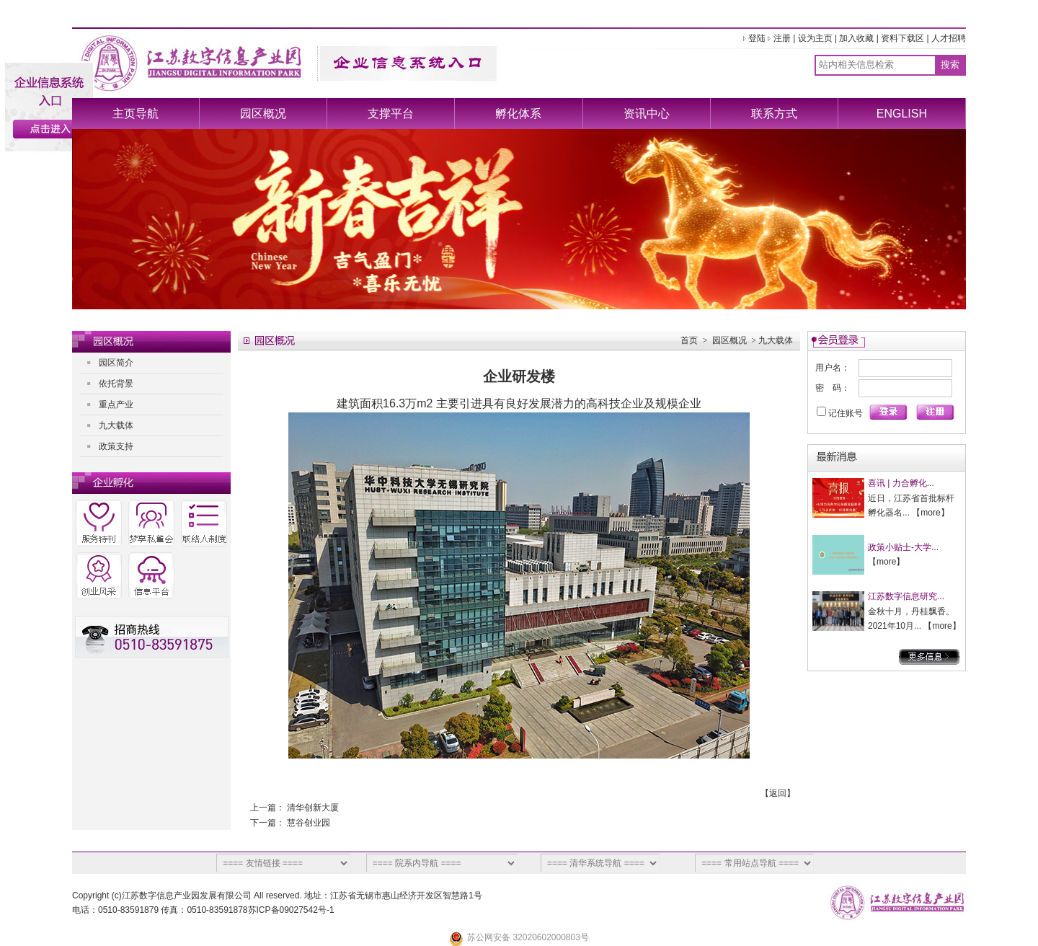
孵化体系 (518, 113)
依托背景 (116, 384)
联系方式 (774, 113)
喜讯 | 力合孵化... (901, 483)
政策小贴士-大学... (903, 547)
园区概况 (263, 113)
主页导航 (135, 113)
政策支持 (116, 446)
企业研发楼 (519, 376)
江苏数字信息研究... (906, 596)
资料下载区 (902, 38)
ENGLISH (902, 113)
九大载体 (116, 425)
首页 (689, 340)
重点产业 (116, 404)
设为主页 (815, 38)
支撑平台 (391, 113)
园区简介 (116, 363)
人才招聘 (948, 38)
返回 (777, 793)
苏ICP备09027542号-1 (291, 910)
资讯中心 (647, 113)
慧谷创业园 (308, 823)
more (930, 513)
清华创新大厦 (313, 808)
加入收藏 (856, 38)
